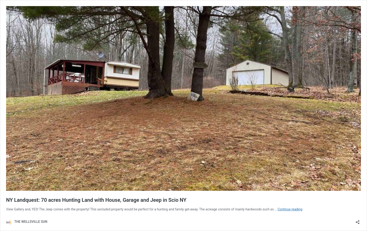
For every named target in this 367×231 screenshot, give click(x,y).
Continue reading (290, 209)
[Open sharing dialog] (357, 220)
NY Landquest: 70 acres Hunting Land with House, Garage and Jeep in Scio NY (96, 200)
